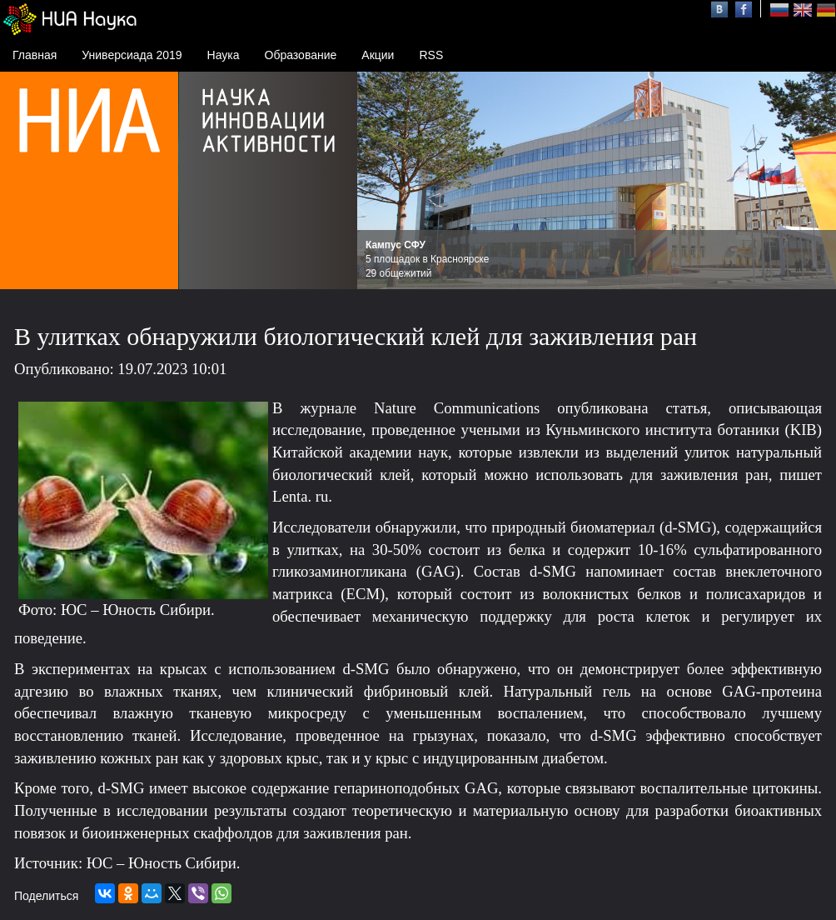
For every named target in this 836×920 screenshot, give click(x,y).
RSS (431, 55)
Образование (301, 55)
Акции (377, 55)
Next (814, 181)
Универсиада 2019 (132, 55)
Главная (34, 55)
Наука (223, 55)
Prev (379, 181)
